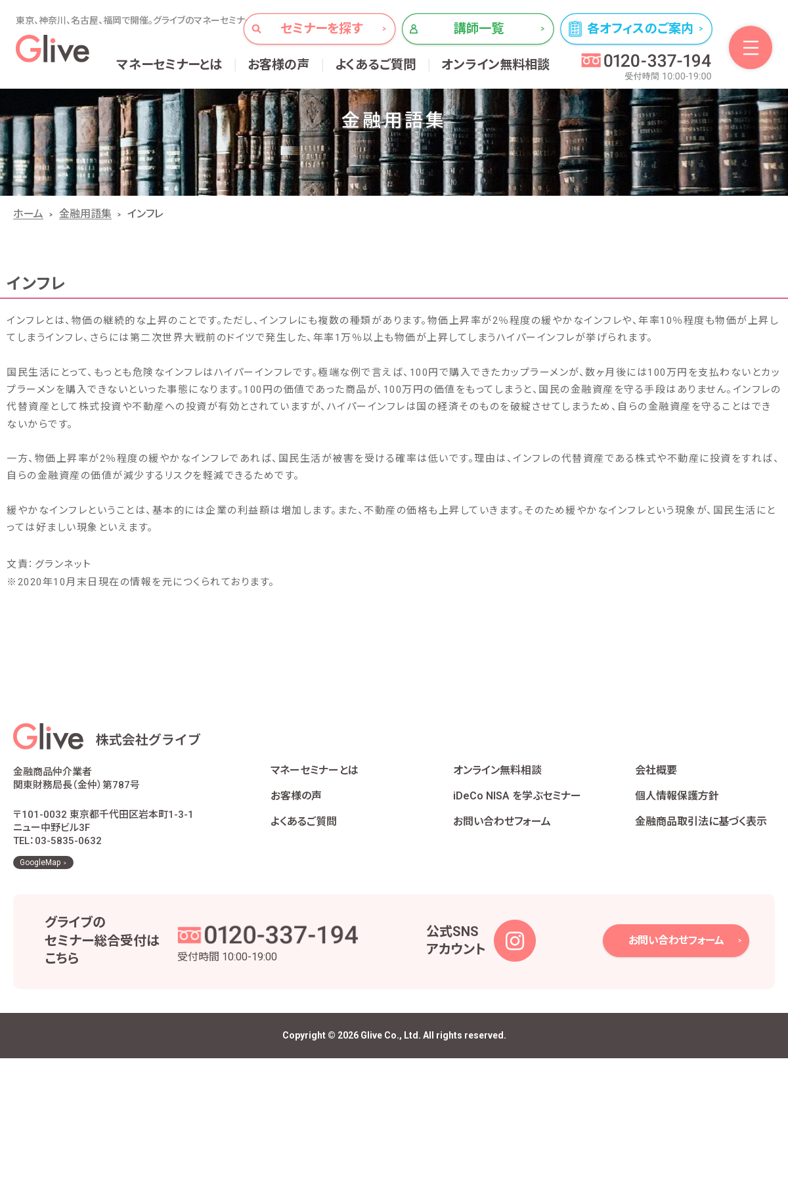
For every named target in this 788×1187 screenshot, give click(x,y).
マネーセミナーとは (170, 64)
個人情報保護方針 (677, 796)
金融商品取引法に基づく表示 (701, 821)
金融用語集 (85, 214)
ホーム (28, 214)
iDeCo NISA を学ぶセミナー (517, 796)
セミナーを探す (321, 28)
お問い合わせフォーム (502, 821)
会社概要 (656, 770)
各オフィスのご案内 (640, 28)
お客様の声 (279, 64)
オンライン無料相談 (495, 64)
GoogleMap (40, 862)
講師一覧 (479, 28)
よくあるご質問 (375, 64)
